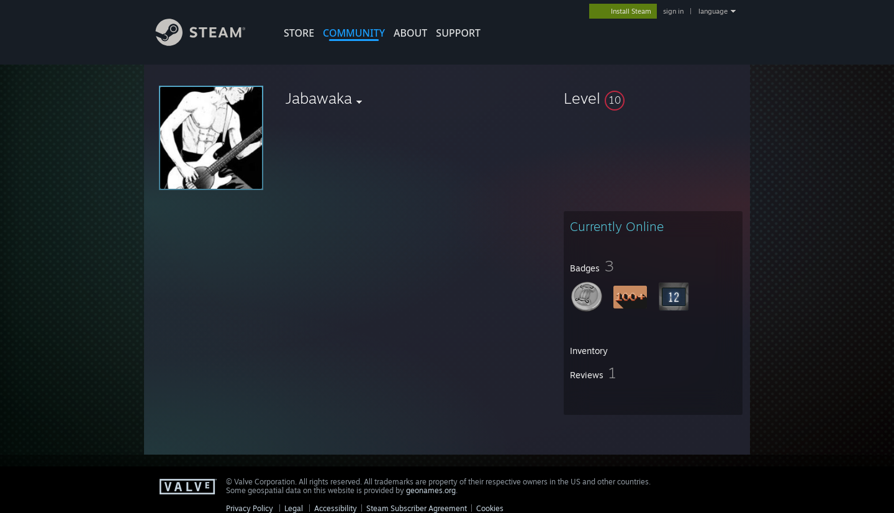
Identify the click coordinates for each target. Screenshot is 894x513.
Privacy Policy (249, 508)
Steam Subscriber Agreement (416, 508)
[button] (653, 98)
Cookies (489, 508)
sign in (673, 11)
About (410, 33)
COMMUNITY (354, 33)
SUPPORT (458, 33)
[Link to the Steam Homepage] (209, 42)
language (713, 11)
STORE (299, 33)
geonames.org (431, 490)
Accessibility (335, 508)
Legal (293, 508)
